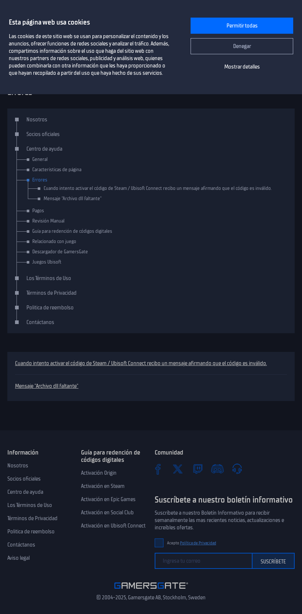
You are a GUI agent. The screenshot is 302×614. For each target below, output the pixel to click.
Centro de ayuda (44, 148)
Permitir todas (242, 25)
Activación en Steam (103, 486)
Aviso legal (18, 558)
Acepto (191, 543)
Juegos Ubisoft (46, 262)
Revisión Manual (48, 221)
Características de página (56, 169)
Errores (39, 180)
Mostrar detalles (242, 66)
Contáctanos (40, 322)
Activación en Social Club (107, 512)
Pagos (38, 210)
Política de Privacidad (198, 543)
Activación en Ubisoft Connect (113, 525)
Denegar (242, 46)
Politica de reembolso (50, 307)
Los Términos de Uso (48, 278)
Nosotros (36, 119)
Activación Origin (99, 473)
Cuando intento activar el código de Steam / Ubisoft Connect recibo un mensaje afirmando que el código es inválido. (141, 363)
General (40, 159)
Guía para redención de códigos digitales (72, 231)
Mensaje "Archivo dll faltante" (46, 386)
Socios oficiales (43, 134)
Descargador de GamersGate (60, 252)
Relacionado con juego (54, 241)
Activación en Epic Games (108, 499)
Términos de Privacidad (51, 293)
